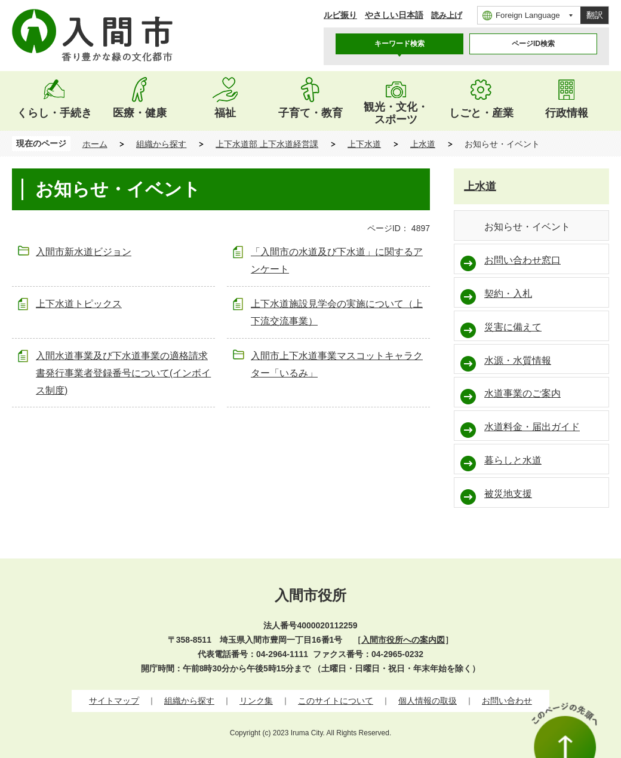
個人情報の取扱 (427, 700)
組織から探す (161, 144)
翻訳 (594, 15)
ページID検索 (533, 43)
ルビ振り (340, 15)
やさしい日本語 (394, 15)
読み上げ (446, 15)
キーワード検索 (399, 43)
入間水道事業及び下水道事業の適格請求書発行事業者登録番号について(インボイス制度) (123, 373)
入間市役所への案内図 (403, 640)
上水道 (422, 144)
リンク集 (256, 700)
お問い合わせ (507, 700)
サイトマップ (114, 700)
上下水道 (364, 144)
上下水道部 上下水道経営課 (267, 144)
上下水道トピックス (79, 304)
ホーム (94, 144)
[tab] (399, 43)
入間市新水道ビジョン (83, 252)
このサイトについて (335, 700)
